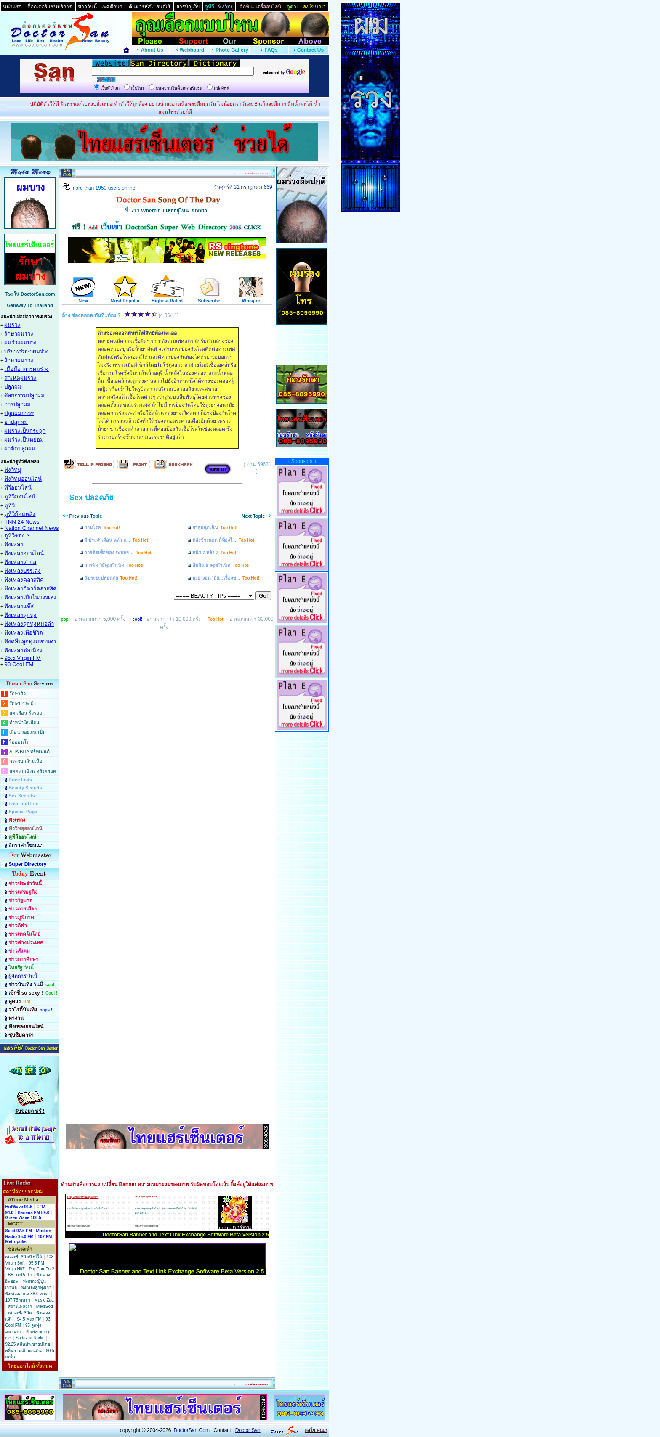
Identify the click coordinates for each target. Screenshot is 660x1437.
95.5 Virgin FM (22, 658)
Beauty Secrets (25, 787)
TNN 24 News (21, 522)
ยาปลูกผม (16, 422)
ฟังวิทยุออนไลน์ (23, 479)
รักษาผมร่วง (18, 334)
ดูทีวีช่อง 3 (16, 535)
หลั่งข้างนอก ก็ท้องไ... (223, 540)
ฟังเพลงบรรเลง (22, 571)
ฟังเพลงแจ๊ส (19, 606)
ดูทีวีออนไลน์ (19, 496)
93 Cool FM (18, 664)
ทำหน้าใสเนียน (24, 722)
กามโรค (102, 527)
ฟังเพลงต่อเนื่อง (23, 650)
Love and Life (23, 803)
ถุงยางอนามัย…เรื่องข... (225, 577)
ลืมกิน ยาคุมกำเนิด (221, 565)
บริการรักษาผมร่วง (26, 351)
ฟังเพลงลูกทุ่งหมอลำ (29, 624)
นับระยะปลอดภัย (110, 577)
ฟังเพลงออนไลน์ (24, 553)
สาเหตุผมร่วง (20, 378)
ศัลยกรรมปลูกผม (24, 395)
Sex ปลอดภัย (91, 497)
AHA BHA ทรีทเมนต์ (29, 751)
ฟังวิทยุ (12, 470)
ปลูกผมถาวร (19, 413)
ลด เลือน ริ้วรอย (25, 712)
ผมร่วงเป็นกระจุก (24, 431)
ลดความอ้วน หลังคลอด (32, 770)
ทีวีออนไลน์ (18, 487)
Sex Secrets (21, 795)
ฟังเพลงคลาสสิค (24, 580)
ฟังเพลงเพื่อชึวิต (23, 633)
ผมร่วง (12, 325)
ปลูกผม (12, 387)
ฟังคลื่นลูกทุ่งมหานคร (30, 641)
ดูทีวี (9, 505)
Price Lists (20, 779)
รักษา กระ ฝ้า (22, 703)
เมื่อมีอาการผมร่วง (26, 369)
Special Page (22, 811)
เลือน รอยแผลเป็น (27, 732)
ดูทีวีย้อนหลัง (19, 514)
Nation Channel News (31, 528)
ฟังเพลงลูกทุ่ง (20, 615)
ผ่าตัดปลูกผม (19, 448)
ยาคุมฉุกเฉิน (214, 527)
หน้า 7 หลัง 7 (215, 552)
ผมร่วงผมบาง (20, 342)
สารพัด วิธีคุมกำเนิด (114, 565)
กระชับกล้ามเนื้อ (26, 761)
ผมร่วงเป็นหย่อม (24, 440)
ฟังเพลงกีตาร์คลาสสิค (30, 588)
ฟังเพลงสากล (20, 562)
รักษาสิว (17, 693)
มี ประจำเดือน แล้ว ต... (117, 540)
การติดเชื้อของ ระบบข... (118, 552)
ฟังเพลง (13, 544)
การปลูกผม (17, 404)
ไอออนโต (19, 741)
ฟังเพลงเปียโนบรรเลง (30, 597)
